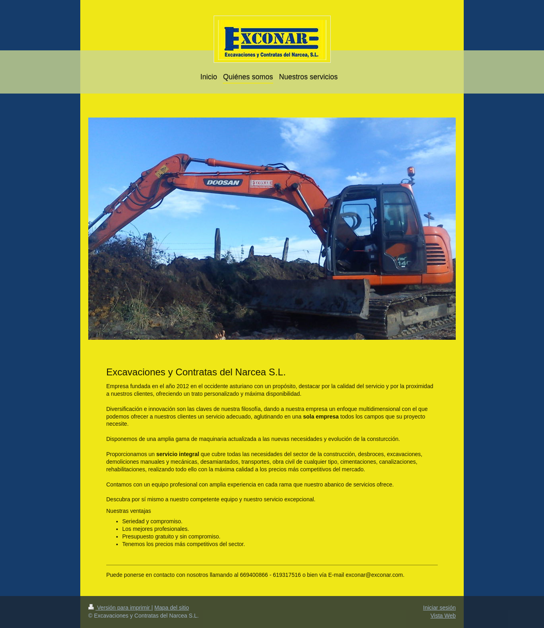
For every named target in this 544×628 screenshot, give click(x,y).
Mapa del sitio (172, 607)
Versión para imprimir (119, 607)
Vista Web (443, 615)
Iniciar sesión (439, 607)
